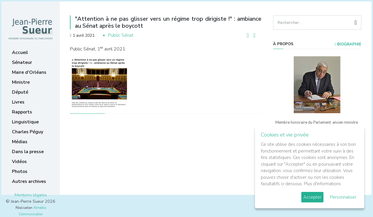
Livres (18, 102)
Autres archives (29, 181)
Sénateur (22, 62)
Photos (19, 171)
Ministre (21, 82)
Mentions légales (31, 195)
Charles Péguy (27, 132)
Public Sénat (120, 35)
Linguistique (25, 122)
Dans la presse (28, 151)
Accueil (20, 52)
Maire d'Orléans (29, 72)
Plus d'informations (322, 184)
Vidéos (19, 161)
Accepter (312, 197)
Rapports (22, 112)
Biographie (348, 44)
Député (20, 92)
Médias (19, 142)
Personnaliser (343, 197)
